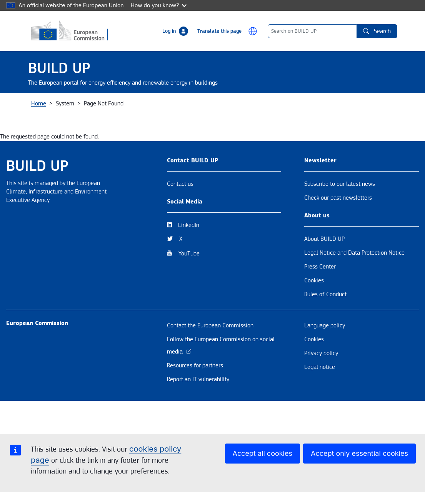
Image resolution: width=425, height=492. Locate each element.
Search (377, 31)
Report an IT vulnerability (198, 410)
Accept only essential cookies (359, 453)
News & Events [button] (113, 108)
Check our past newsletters (338, 229)
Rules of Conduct (325, 325)
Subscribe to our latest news (339, 215)
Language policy (324, 356)
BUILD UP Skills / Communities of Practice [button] (304, 108)
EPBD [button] (382, 108)
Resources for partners (195, 396)
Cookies (314, 311)
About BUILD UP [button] (57, 108)
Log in (169, 31)
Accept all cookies (262, 453)
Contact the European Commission (210, 356)
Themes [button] (159, 108)
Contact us (180, 215)
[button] (252, 31)
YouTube (189, 285)
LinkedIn (188, 256)
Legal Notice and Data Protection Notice (354, 284)
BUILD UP (59, 68)
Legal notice (319, 398)
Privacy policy (321, 384)
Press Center (320, 298)
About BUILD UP (324, 270)
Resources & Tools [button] (209, 108)
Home (38, 134)
